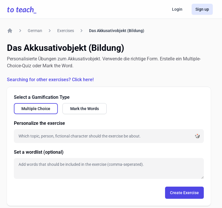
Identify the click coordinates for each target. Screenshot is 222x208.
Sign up (202, 9)
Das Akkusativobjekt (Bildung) (116, 30)
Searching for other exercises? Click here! (50, 79)
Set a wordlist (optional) (39, 152)
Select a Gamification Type (42, 97)
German (35, 30)
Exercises (65, 30)
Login (177, 9)
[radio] (36, 108)
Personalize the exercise (39, 123)
